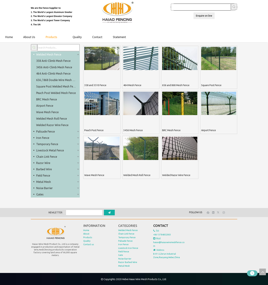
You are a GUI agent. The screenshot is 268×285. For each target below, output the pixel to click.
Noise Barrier (44, 188)
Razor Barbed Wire (127, 262)
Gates (40, 194)
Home (86, 230)
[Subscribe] (109, 212)
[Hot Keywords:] (234, 7)
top (262, 272)
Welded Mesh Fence (48, 54)
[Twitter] (218, 212)
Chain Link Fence (46, 156)
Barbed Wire (44, 169)
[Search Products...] (58, 47)
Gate (120, 255)
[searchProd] (201, 7)
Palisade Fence (45, 131)
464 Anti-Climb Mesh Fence (53, 73)
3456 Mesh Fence (133, 130)
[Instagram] (224, 212)
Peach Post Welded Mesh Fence (56, 92)
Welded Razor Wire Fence (52, 125)
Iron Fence (42, 137)
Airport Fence (44, 105)
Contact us (88, 244)
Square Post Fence (211, 85)
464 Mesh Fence (132, 85)
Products (87, 237)
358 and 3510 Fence (95, 85)
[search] (84, 212)
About (86, 234)
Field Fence (43, 175)
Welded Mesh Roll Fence (51, 118)
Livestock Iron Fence (128, 248)
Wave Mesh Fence (47, 112)
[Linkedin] (213, 212)
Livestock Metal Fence (50, 150)
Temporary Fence (47, 144)
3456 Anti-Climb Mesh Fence (54, 67)
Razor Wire (43, 163)
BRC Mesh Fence (46, 99)
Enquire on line (204, 15)
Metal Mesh (43, 181)
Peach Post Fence (94, 130)
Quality (86, 241)
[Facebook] (208, 212)
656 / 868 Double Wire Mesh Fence (58, 80)
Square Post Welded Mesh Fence (56, 86)
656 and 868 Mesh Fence (175, 85)
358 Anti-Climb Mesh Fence (53, 60)
